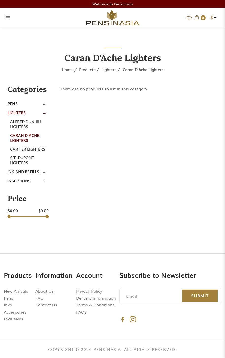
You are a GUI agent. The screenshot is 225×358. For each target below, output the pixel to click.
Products (87, 69)
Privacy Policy (89, 291)
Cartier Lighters (27, 149)
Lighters (108, 69)
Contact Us (46, 305)
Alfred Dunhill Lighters (26, 124)
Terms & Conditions (95, 305)
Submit (200, 295)
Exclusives (13, 319)
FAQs (81, 312)
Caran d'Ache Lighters (143, 69)
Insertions (19, 180)
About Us (44, 291)
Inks (8, 305)
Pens (13, 103)
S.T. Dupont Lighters (22, 160)
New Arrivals (16, 291)
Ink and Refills (23, 171)
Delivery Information (96, 298)
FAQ (39, 298)
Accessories (15, 312)
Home (67, 69)
